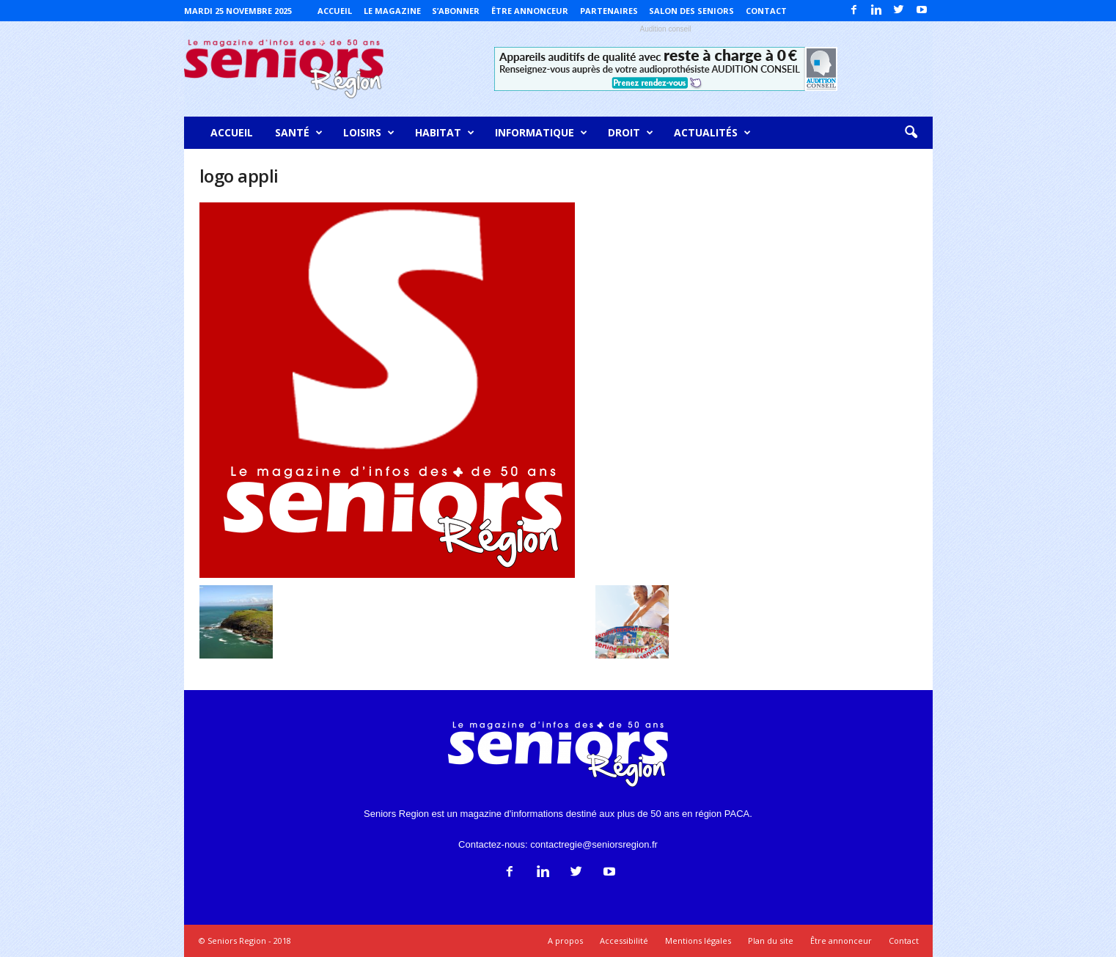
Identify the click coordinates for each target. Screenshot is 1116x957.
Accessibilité (624, 940)
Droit (630, 133)
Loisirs (368, 133)
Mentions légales (698, 940)
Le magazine (392, 10)
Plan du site (770, 940)
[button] (911, 133)
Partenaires (609, 10)
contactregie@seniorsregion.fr (594, 844)
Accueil (334, 10)
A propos (565, 940)
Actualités (712, 133)
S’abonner (456, 10)
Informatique (541, 133)
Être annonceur (529, 10)
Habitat (444, 133)
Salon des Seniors (691, 10)
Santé (299, 133)
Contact (766, 10)
